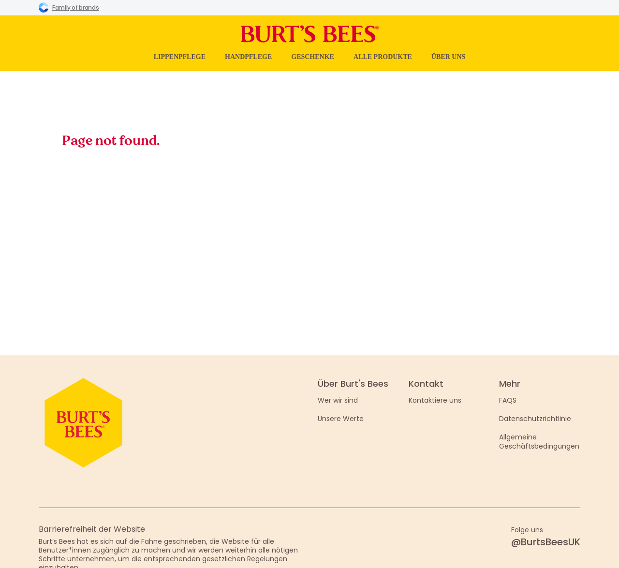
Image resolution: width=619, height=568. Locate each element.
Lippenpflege (180, 56)
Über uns (448, 56)
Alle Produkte (383, 56)
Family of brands (69, 7)
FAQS (507, 400)
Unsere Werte (341, 418)
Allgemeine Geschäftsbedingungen (539, 441)
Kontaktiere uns (435, 400)
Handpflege (248, 56)
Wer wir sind (338, 400)
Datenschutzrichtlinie (535, 418)
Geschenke (312, 56)
